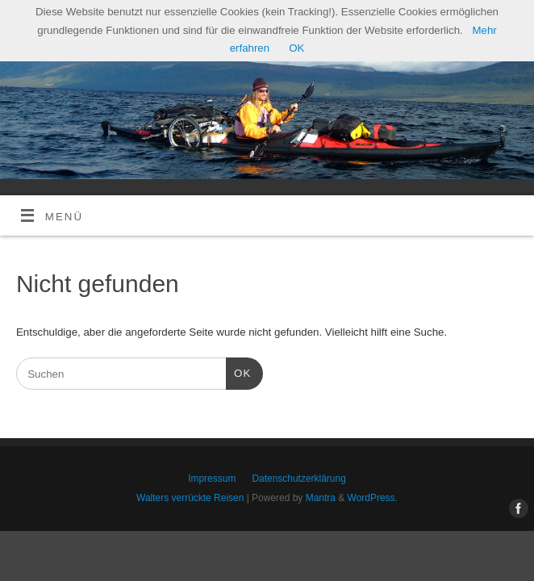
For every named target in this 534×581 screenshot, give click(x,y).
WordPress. (373, 498)
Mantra (321, 498)
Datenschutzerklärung (298, 478)
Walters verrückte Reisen (190, 498)
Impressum (212, 478)
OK (238, 371)
